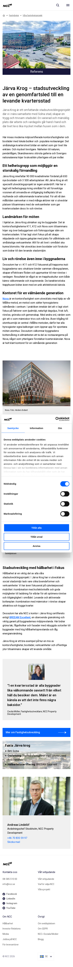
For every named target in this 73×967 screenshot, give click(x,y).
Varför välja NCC (46, 884)
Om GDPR (43, 928)
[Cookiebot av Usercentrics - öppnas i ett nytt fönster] (55, 419)
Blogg (41, 939)
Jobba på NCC (10, 939)
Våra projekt (44, 889)
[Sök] (58, 5)
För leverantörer (11, 944)
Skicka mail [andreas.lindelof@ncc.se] (13, 842)
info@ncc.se (9, 884)
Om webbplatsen (46, 923)
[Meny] (68, 5)
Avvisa (36, 546)
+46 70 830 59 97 (17, 837)
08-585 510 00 (10, 879)
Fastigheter (14, 15)
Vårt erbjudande (46, 879)
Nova (6, 298)
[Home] (4, 15)
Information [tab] (36, 428)
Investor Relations (12, 928)
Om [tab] (60, 428)
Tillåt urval (36, 536)
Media (6, 934)
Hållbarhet (8, 923)
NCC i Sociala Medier (48, 934)
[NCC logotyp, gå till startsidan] (7, 5)
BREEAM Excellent (20, 617)
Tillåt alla (36, 527)
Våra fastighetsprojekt (32, 15)
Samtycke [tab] (13, 428)
